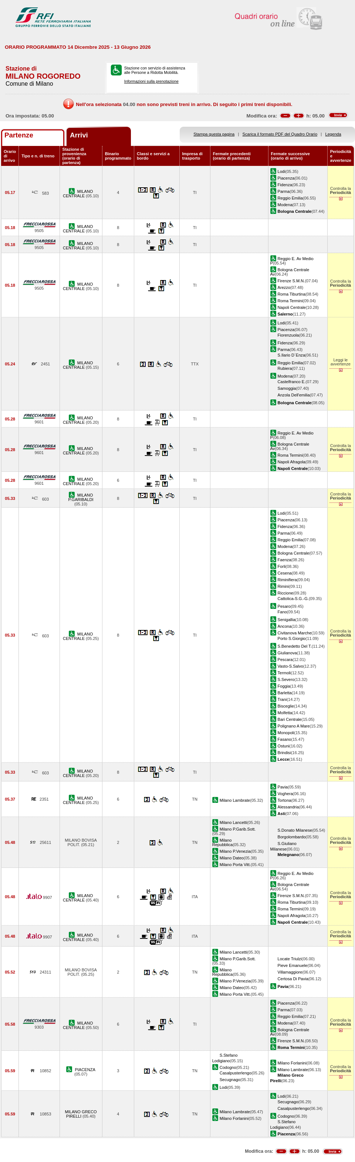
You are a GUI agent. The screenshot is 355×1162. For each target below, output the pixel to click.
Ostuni (284, 746)
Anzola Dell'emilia (294, 395)
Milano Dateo (232, 858)
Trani (282, 699)
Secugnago (230, 1079)
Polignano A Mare (294, 726)
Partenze (18, 135)
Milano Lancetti (233, 822)
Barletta (285, 693)
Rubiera (285, 368)
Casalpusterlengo (235, 1073)
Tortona (284, 800)
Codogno (228, 1067)
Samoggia (287, 388)
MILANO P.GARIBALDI (81, 497)
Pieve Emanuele (293, 965)
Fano (282, 612)
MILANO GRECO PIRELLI (81, 1114)
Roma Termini (290, 301)
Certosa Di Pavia (293, 979)
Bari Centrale (290, 719)
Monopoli (286, 732)
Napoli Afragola (291, 462)
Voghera (285, 793)
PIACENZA (85, 1069)
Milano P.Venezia (235, 851)
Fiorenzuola (288, 335)
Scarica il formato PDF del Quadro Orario (280, 134)
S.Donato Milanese (295, 830)
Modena (285, 204)
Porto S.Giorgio (292, 638)
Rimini (283, 586)
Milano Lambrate (235, 800)
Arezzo (284, 287)
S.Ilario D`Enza (291, 355)
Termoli (284, 673)
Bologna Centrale (294, 553)
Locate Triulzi (290, 959)
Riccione (285, 593)
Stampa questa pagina (213, 134)
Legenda (333, 134)
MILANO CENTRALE (78, 193)
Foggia (284, 686)
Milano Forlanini (292, 1063)
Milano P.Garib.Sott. (238, 829)
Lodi (281, 171)
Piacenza (286, 178)
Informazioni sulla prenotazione (151, 81)
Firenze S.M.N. (291, 281)
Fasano (284, 739)
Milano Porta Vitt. (235, 864)
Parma (284, 191)
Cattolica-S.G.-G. (293, 598)
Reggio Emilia (290, 198)
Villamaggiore (290, 972)
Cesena (285, 573)
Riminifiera (287, 579)
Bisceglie (286, 706)
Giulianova (287, 653)
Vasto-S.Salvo (290, 666)
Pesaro (284, 606)
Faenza (284, 560)
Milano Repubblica (222, 842)
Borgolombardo (292, 837)
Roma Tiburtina (291, 294)
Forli (282, 566)
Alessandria (288, 807)
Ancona (285, 626)
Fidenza (285, 185)
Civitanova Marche (295, 633)
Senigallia (286, 619)
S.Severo (286, 679)
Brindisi (284, 752)
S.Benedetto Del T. (295, 646)
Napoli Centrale (292, 307)
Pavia (283, 787)
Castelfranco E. (292, 381)
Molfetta (285, 713)
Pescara (285, 659)
